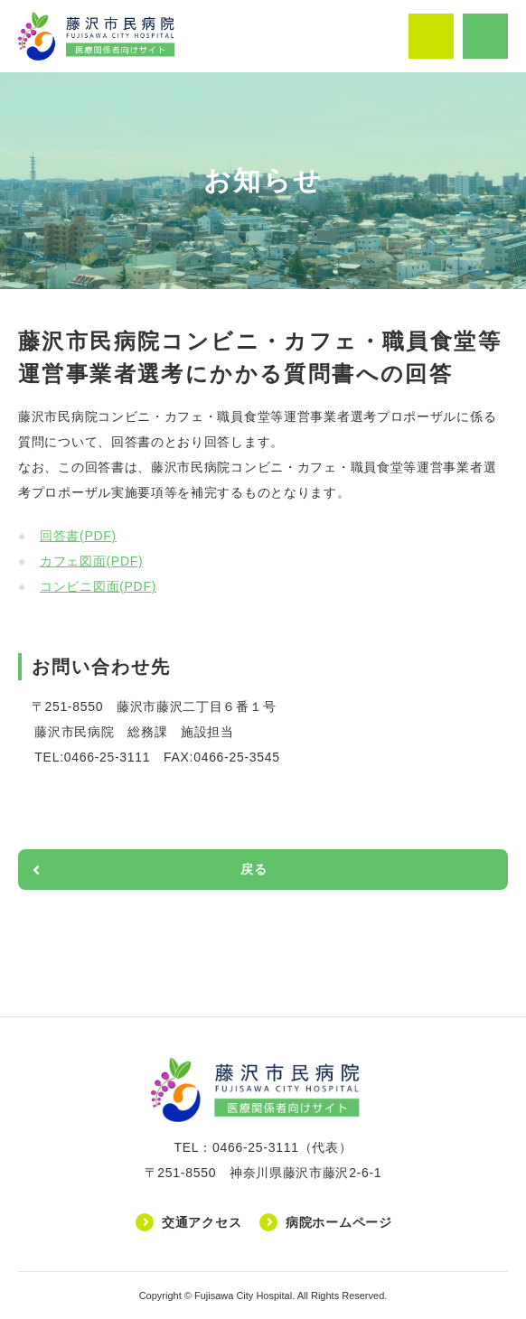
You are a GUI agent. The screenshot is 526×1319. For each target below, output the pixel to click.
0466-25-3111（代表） (282, 1147)
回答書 (78, 536)
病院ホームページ (339, 1222)
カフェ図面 (91, 561)
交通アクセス (201, 1222)
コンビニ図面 (98, 586)
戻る (253, 869)
